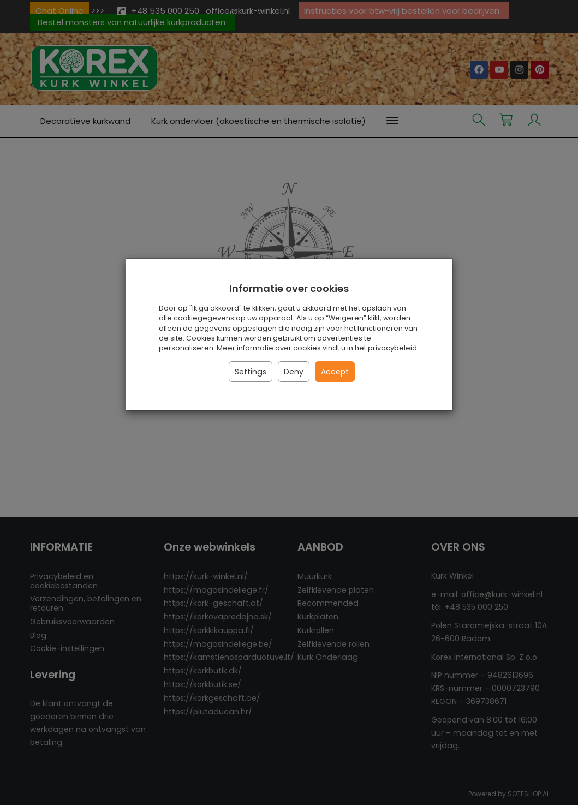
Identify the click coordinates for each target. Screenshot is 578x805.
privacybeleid (392, 348)
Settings (250, 371)
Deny (293, 371)
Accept (335, 371)
